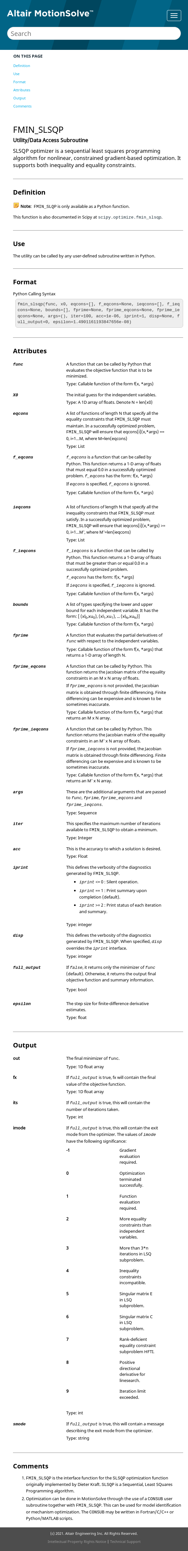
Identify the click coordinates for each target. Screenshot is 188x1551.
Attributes (21, 89)
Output (19, 98)
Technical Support (125, 1541)
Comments (22, 106)
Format (19, 81)
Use (16, 73)
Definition (21, 65)
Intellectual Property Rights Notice (77, 1541)
